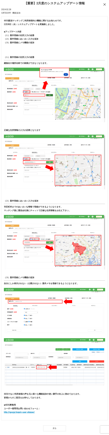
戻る (54, 428)
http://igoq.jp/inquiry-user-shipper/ (19, 412)
